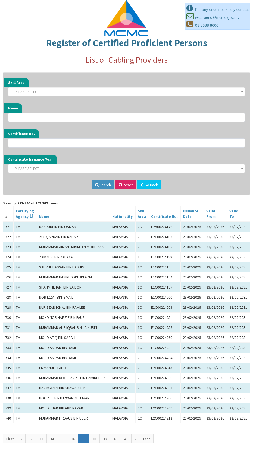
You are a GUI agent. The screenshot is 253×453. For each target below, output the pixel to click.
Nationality (122, 216)
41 (126, 438)
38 (94, 438)
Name (13, 108)
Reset (126, 184)
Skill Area (16, 82)
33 (41, 438)
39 (105, 438)
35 (62, 438)
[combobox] (126, 91)
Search (103, 184)
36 (73, 438)
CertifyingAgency (25, 214)
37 (84, 438)
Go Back (149, 184)
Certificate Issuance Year (30, 159)
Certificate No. (21, 133)
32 (31, 438)
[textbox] (125, 91)
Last (146, 438)
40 (115, 438)
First (10, 438)
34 (52, 438)
